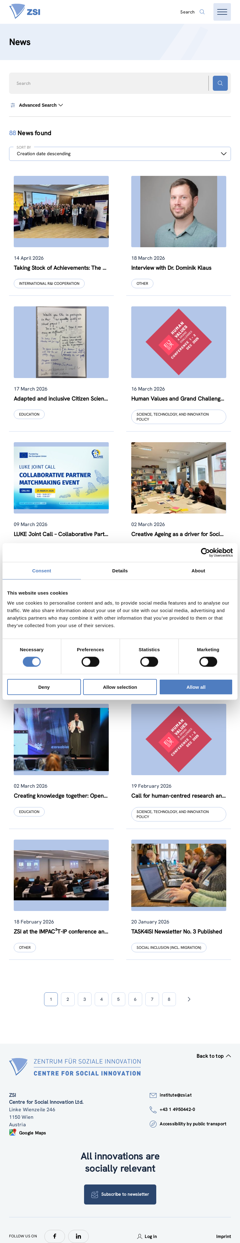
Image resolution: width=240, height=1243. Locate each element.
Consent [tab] (41, 570)
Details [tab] (120, 570)
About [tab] (198, 570)
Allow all (196, 686)
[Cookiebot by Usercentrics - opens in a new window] (205, 552)
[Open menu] (222, 12)
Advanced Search (36, 105)
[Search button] (220, 83)
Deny (44, 686)
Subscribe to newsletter (120, 1182)
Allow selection (120, 686)
